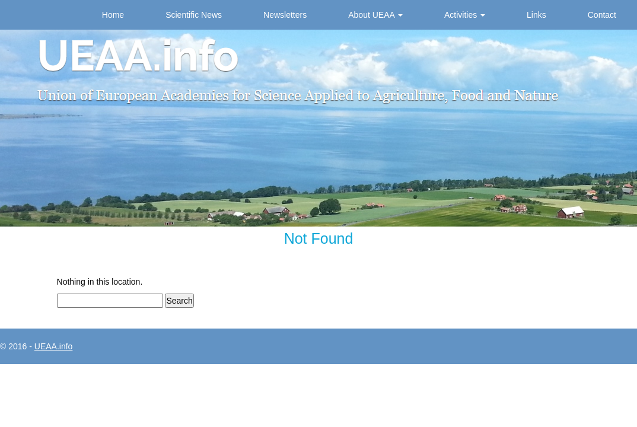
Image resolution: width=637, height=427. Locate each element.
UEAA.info (53, 346)
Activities (464, 15)
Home (113, 15)
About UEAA (375, 15)
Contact (602, 15)
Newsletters (285, 15)
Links (536, 15)
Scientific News (193, 15)
